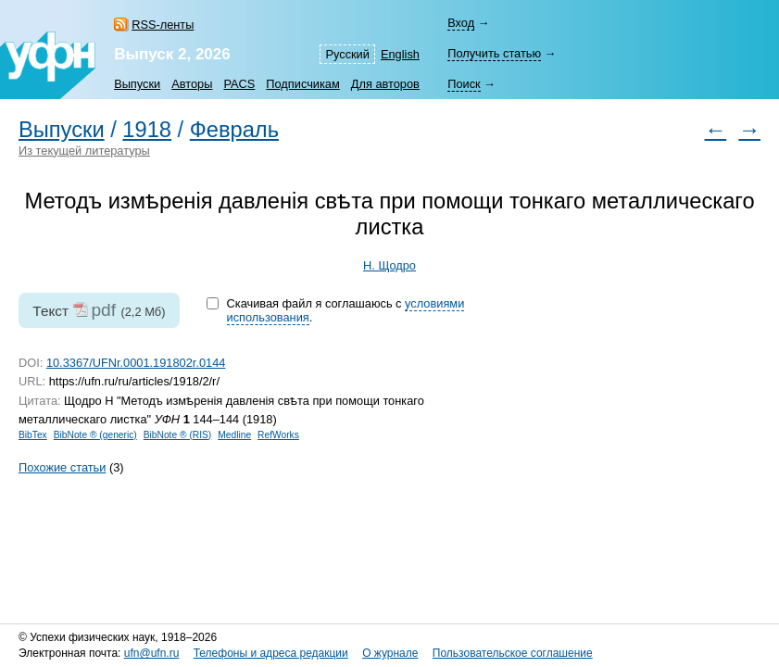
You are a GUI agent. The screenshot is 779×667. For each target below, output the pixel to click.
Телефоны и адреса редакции (271, 653)
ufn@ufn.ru (152, 653)
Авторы (191, 84)
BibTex (33, 435)
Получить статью (494, 53)
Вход (460, 23)
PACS (239, 84)
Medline (234, 435)
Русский (347, 54)
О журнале (390, 653)
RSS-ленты (163, 24)
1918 (146, 130)
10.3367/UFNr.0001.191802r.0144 (136, 363)
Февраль (234, 130)
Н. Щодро (389, 265)
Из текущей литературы (84, 150)
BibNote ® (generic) (95, 435)
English (400, 54)
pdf (103, 310)
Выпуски (137, 84)
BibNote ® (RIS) (178, 435)
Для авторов (385, 84)
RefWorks (278, 435)
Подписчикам (302, 84)
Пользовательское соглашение (513, 653)
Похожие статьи (62, 467)
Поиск (463, 84)
